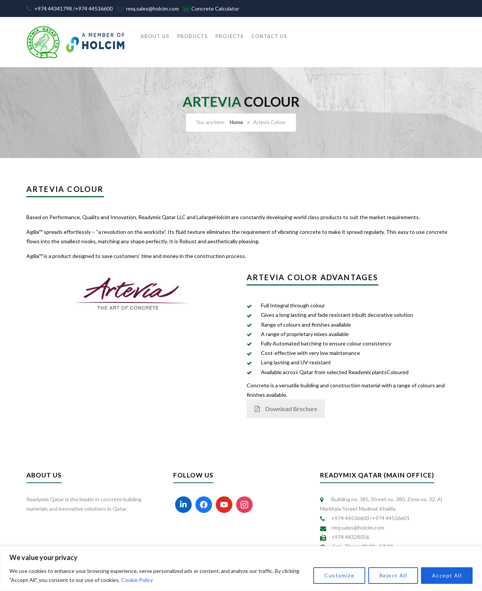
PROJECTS (229, 36)
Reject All (393, 575)
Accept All (447, 575)
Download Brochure (286, 408)
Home (236, 122)
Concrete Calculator (215, 8)
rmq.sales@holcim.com (152, 8)
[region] (241, 568)
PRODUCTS (192, 36)
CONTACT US (269, 36)
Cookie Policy (137, 580)
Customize (339, 575)
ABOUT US (154, 36)
